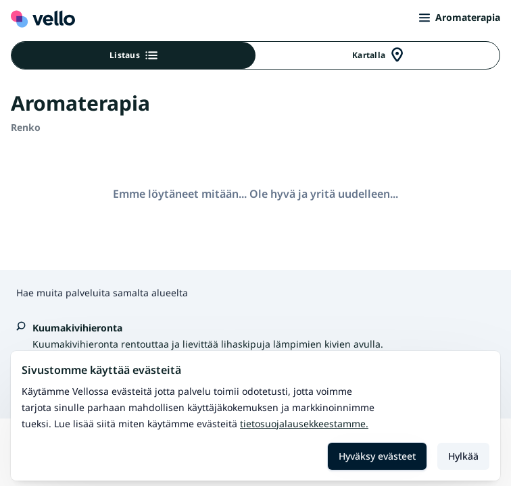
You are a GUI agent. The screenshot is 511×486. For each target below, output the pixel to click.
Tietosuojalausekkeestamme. (304, 423)
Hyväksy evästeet (377, 456)
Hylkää (463, 456)
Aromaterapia (459, 17)
